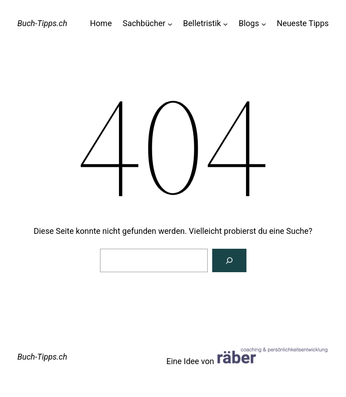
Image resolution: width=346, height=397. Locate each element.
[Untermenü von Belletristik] (225, 23)
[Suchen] (229, 260)
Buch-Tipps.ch (42, 23)
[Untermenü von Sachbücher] (170, 23)
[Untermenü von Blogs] (263, 23)
